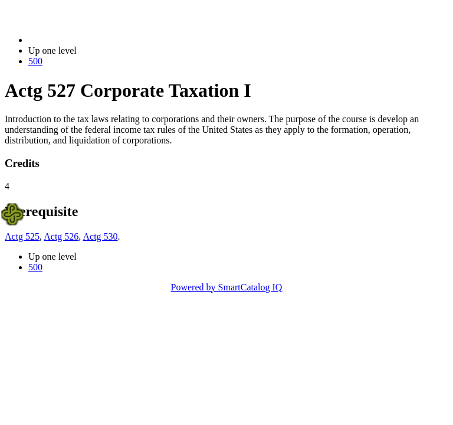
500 (35, 61)
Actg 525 (22, 236)
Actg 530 (100, 236)
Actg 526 (61, 236)
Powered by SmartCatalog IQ (227, 287)
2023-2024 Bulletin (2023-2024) (90, 40)
